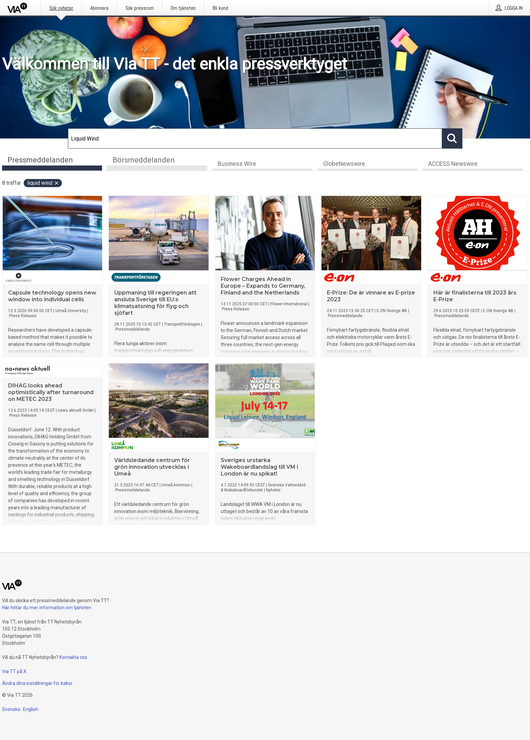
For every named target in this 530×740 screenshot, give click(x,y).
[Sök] (255, 138)
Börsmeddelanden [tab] (144, 160)
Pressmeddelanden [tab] (40, 160)
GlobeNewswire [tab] (344, 164)
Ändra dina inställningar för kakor (37, 683)
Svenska (11, 709)
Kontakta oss (73, 657)
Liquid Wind (43, 183)
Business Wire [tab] (237, 164)
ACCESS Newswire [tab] (453, 164)
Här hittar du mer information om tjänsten (46, 607)
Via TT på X (14, 671)
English (30, 709)
